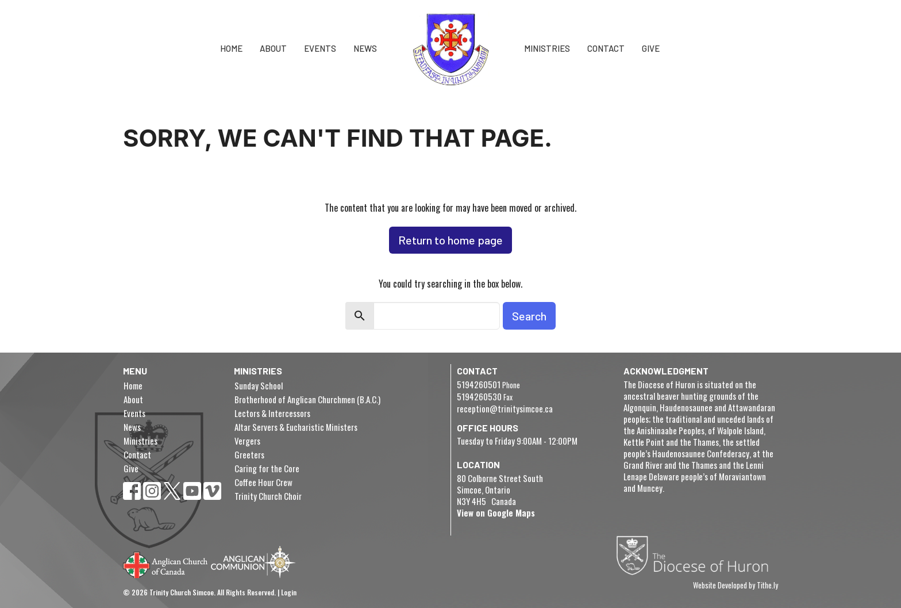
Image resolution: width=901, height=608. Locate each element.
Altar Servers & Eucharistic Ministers (295, 426)
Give (651, 48)
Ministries (547, 48)
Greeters (249, 454)
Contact (606, 48)
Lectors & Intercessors (272, 413)
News (365, 48)
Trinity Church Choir (268, 496)
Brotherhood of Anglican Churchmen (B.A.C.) (307, 399)
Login (289, 592)
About (273, 48)
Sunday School (258, 385)
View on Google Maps (496, 512)
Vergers (247, 440)
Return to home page (450, 240)
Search (529, 316)
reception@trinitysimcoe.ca (505, 408)
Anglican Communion (253, 561)
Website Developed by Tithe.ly (735, 585)
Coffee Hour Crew (263, 482)
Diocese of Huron (697, 555)
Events (320, 48)
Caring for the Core (266, 468)
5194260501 (478, 384)
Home (231, 48)
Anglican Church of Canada (166, 563)
